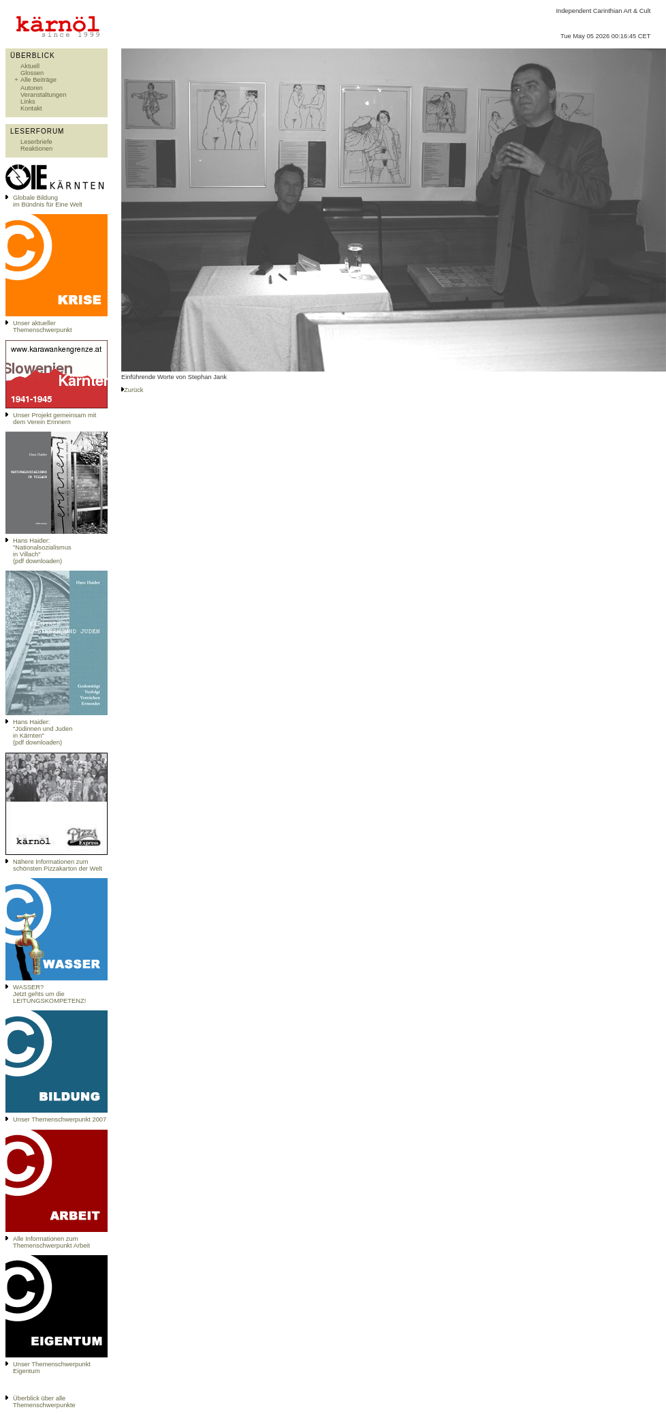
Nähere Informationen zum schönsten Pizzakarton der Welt (57, 865)
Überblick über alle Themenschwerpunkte (44, 1402)
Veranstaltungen (43, 94)
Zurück (134, 390)
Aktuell (29, 66)
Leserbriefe (36, 141)
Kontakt (31, 108)
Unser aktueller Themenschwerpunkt (42, 326)
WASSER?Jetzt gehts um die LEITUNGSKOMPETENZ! (49, 994)
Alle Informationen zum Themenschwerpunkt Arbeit (51, 1242)
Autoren (31, 88)
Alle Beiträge (38, 79)
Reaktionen (36, 148)
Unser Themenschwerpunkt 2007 (59, 1119)
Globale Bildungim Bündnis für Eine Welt (47, 201)
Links (27, 101)
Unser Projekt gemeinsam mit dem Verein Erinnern (54, 418)
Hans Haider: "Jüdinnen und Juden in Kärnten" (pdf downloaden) (42, 732)
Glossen (32, 73)
